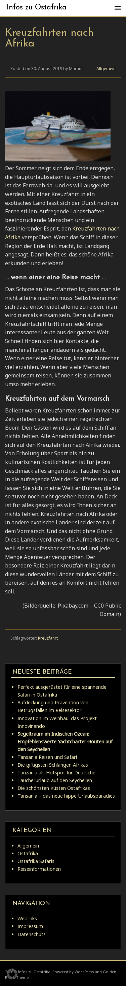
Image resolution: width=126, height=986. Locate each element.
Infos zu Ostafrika (37, 7)
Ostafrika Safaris (35, 861)
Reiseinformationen (39, 869)
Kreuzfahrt (48, 638)
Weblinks (27, 918)
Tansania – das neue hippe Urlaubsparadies (66, 796)
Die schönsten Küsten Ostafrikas (53, 788)
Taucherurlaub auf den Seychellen (54, 780)
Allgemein (106, 68)
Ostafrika (27, 853)
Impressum (30, 926)
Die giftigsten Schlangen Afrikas (52, 765)
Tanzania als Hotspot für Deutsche (56, 772)
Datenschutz (31, 934)
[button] (12, 974)
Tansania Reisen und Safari (47, 757)
